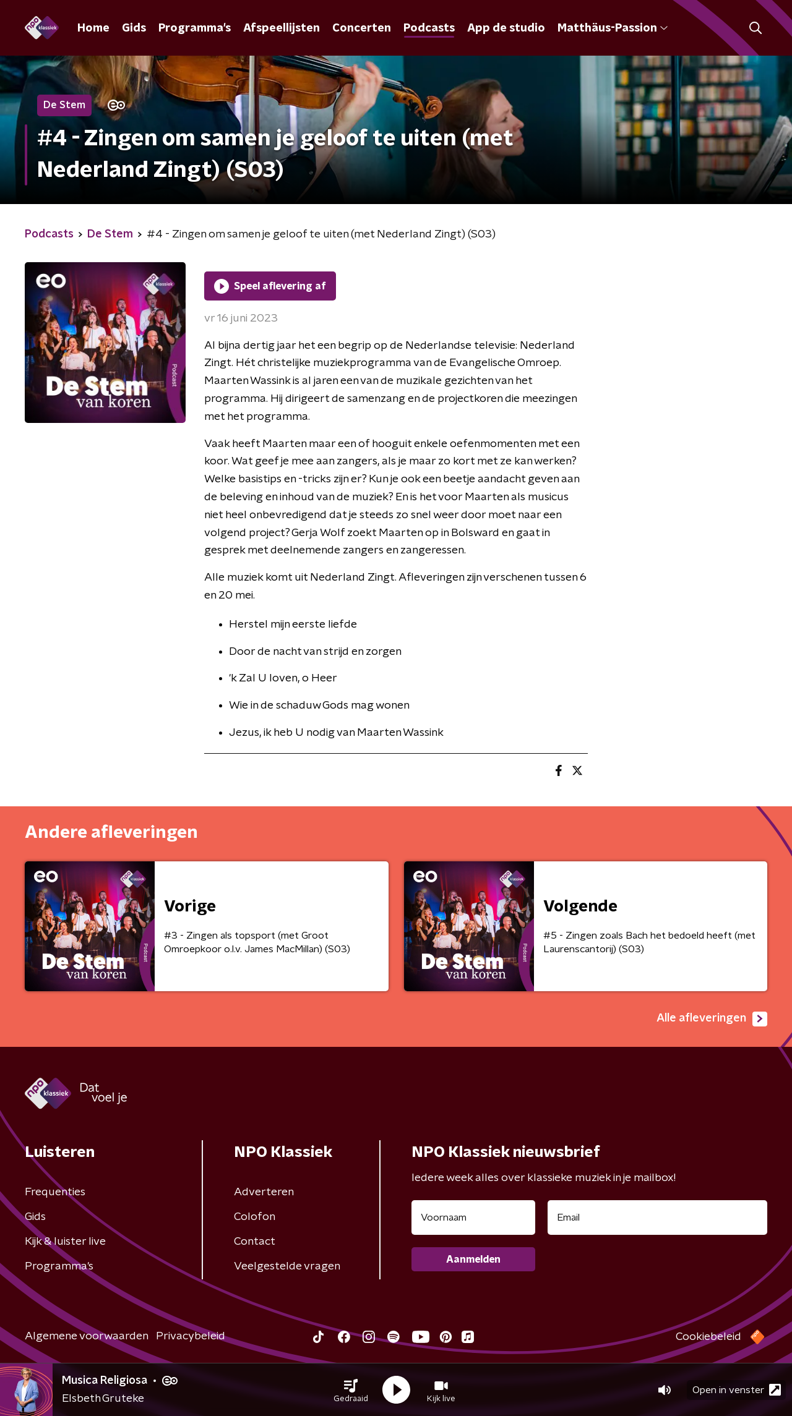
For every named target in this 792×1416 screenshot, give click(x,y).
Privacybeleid (190, 1336)
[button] (351, 1390)
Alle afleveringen (711, 1019)
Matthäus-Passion (612, 28)
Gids (134, 28)
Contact (254, 1241)
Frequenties (55, 1192)
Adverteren (264, 1192)
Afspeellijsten (281, 28)
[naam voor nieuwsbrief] (473, 1217)
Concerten (361, 28)
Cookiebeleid (708, 1336)
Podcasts (429, 28)
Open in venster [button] (736, 1390)
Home (93, 28)
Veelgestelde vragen (287, 1266)
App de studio (506, 28)
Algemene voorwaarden (86, 1336)
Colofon (254, 1216)
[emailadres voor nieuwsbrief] (657, 1217)
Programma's (194, 28)
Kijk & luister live (65, 1241)
